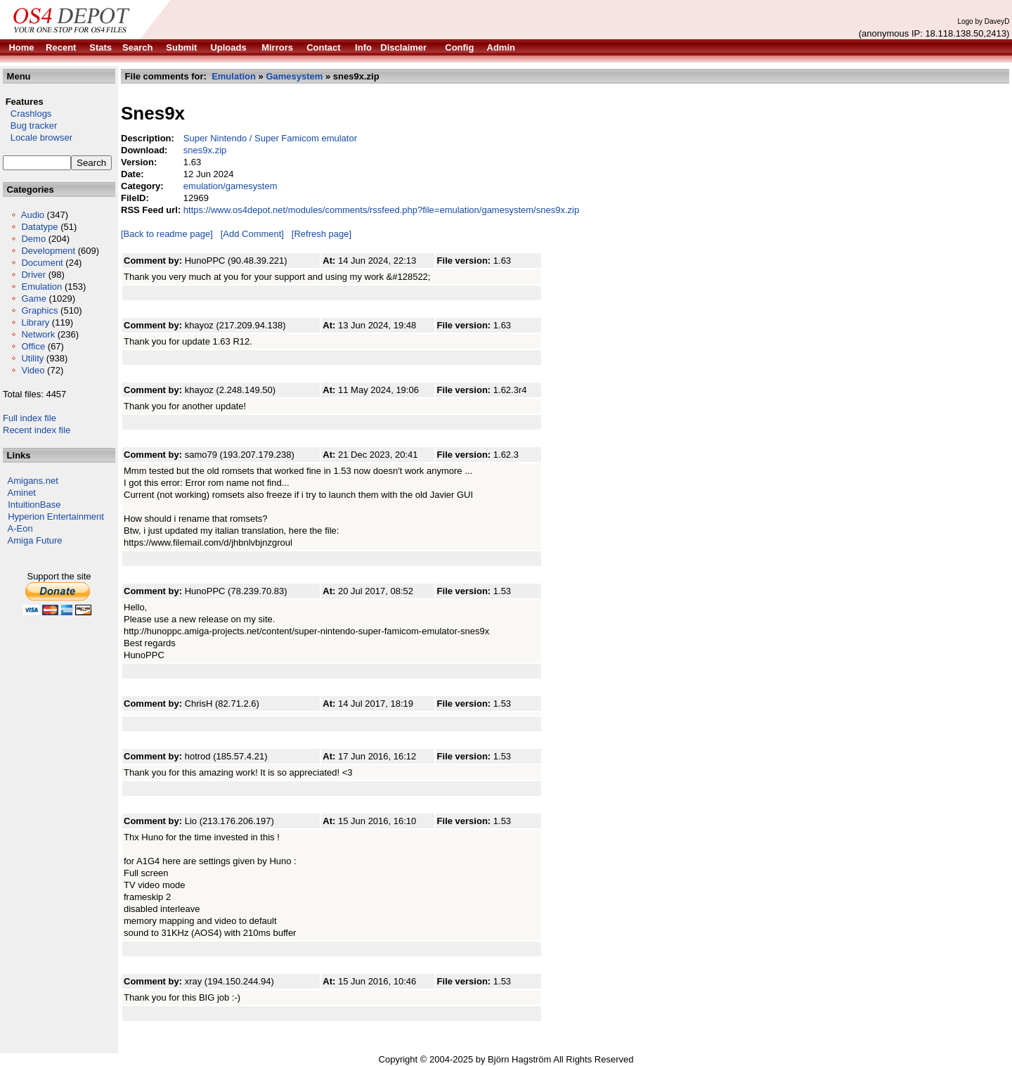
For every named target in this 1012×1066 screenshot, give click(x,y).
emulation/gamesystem (230, 186)
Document (42, 262)
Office (33, 346)
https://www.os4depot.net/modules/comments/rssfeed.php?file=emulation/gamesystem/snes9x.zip (381, 210)
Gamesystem (294, 76)
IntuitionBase (34, 504)
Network (38, 334)
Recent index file (36, 430)
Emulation (41, 286)
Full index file (29, 418)
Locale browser (37, 137)
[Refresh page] (321, 234)
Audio (32, 215)
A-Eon (20, 528)
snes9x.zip (204, 150)
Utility (32, 358)
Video (32, 370)
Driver (33, 274)
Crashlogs (27, 113)
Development (48, 250)
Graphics (39, 310)
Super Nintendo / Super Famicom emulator (270, 138)
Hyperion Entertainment (56, 516)
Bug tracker (30, 125)
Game (33, 298)
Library (35, 322)
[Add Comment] (252, 234)
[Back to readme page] (167, 234)
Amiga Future (35, 540)
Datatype (39, 226)
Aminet (22, 492)
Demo (33, 238)
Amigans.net (33, 480)
